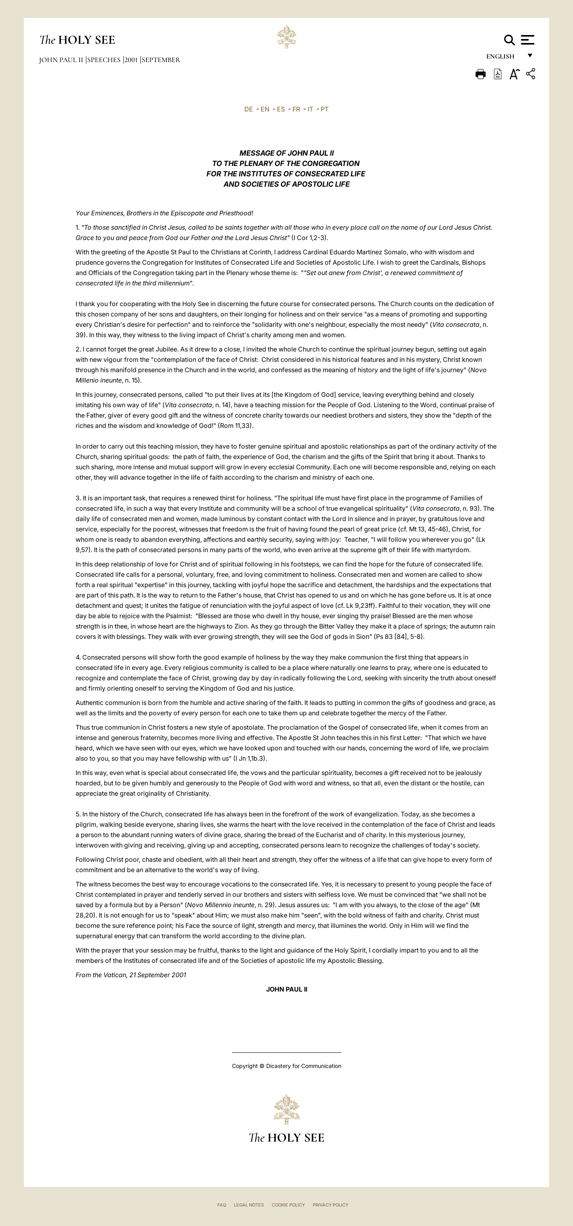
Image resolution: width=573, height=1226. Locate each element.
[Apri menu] (526, 40)
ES (281, 109)
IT (310, 109)
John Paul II (62, 59)
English (503, 59)
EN (265, 109)
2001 (132, 59)
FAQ (221, 1205)
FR (296, 109)
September (161, 59)
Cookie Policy (288, 1205)
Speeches (104, 59)
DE (248, 109)
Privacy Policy (330, 1205)
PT (325, 109)
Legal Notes (249, 1205)
